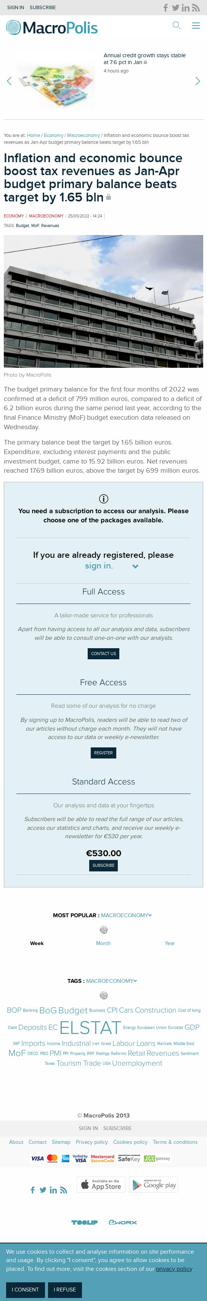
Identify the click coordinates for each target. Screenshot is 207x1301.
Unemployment (137, 1063)
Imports (33, 1043)
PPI (66, 1053)
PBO (44, 1053)
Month (103, 943)
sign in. (99, 566)
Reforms (118, 1053)
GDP (192, 1027)
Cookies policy (130, 1142)
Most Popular (74, 915)
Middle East (183, 1043)
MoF (35, 225)
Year (170, 943)
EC (53, 1027)
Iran (95, 1043)
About (16, 1142)
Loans (146, 1043)
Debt (12, 1027)
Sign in (15, 8)
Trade (92, 1063)
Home (33, 135)
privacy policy (174, 1269)
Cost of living (189, 1010)
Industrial (76, 1043)
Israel (106, 1043)
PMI (55, 1053)
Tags (74, 981)
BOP (14, 1010)
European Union (152, 1027)
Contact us (103, 653)
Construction (156, 1010)
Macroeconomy (83, 135)
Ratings (102, 1053)
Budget (22, 225)
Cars (126, 1010)
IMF (16, 1043)
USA (107, 1063)
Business (97, 1010)
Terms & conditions (175, 1142)
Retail (136, 1053)
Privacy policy (92, 1142)
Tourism (69, 1063)
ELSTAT (90, 1027)
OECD (33, 1053)
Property (77, 1053)
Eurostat (175, 1027)
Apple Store (101, 1185)
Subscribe (43, 8)
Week (37, 943)
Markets (164, 1043)
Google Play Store (153, 1185)
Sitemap (61, 1142)
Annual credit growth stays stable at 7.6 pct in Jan (145, 59)
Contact (38, 1142)
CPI (112, 1010)
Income (53, 1043)
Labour (123, 1043)
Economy (53, 135)
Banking (30, 1010)
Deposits (32, 1027)
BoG (48, 1010)
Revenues (50, 225)
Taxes (50, 1063)
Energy (129, 1027)
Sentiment (190, 1053)
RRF (91, 1053)
